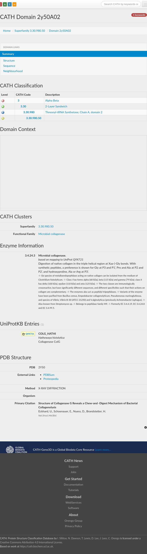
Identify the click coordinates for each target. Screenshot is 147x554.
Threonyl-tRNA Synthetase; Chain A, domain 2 (73, 112)
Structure (9, 60)
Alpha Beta (52, 100)
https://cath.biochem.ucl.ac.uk (36, 546)
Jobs (73, 472)
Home (7, 30)
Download (73, 497)
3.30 (23, 106)
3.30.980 (28, 112)
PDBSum (48, 374)
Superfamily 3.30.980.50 (30, 30)
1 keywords (139, 14)
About (73, 515)
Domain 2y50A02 (60, 30)
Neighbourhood (13, 71)
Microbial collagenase (51, 234)
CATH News (73, 461)
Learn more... (103, 449)
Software (73, 508)
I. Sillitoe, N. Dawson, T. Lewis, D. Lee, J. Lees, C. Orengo (88, 538)
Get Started (73, 479)
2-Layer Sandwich (56, 106)
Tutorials (73, 490)
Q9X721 (28, 333)
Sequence (9, 65)
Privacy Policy (73, 526)
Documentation (73, 484)
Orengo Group (73, 520)
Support (73, 466)
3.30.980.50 (33, 118)
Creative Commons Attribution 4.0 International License (31, 542)
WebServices (73, 502)
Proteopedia (50, 378)
